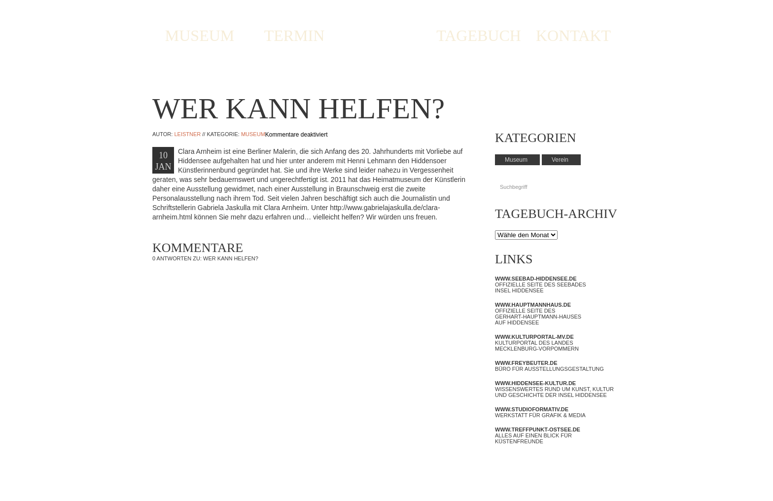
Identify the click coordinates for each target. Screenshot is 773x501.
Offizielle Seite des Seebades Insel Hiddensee (540, 284)
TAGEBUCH (478, 35)
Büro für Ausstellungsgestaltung (549, 366)
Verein (560, 159)
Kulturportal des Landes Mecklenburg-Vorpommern (537, 343)
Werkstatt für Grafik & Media (540, 412)
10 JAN (163, 161)
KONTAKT (573, 35)
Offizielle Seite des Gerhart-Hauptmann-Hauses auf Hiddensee (538, 313)
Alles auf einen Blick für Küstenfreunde (537, 435)
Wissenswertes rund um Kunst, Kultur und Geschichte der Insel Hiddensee (554, 389)
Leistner (187, 134)
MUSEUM (199, 35)
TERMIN (294, 35)
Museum (253, 134)
